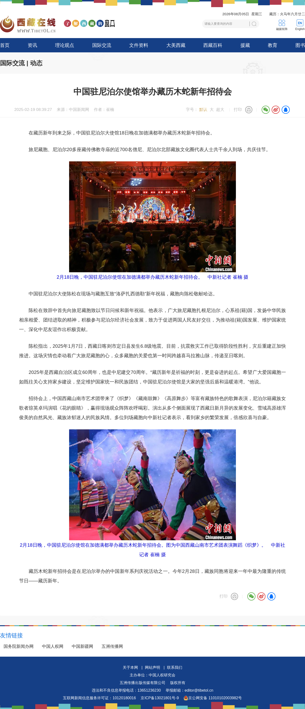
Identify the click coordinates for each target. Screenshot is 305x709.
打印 (238, 109)
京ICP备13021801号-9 (160, 698)
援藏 (245, 45)
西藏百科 (212, 45)
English (300, 29)
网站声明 (152, 667)
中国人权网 (52, 646)
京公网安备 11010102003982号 (212, 698)
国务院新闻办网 (19, 646)
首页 (5, 45)
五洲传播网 (112, 646)
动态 (36, 63)
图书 (300, 45)
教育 (272, 45)
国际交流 (101, 45)
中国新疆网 (82, 646)
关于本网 (130, 667)
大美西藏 (175, 45)
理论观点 (64, 45)
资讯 (32, 45)
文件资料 (138, 45)
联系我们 (174, 667)
